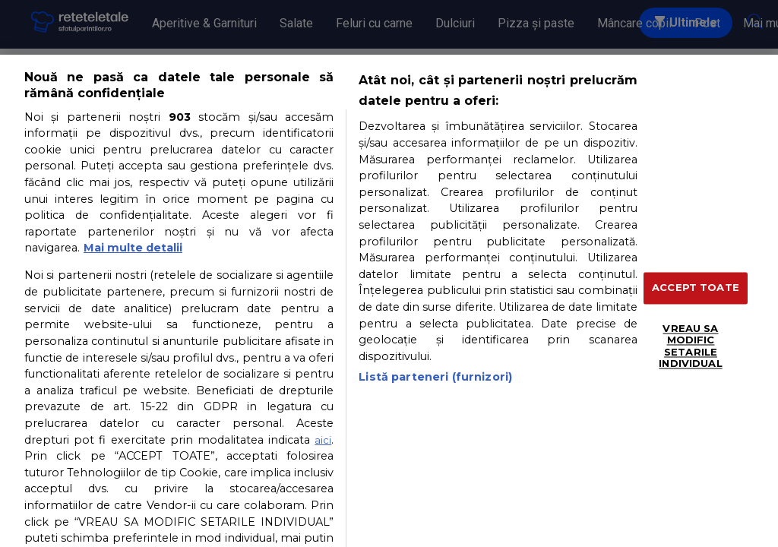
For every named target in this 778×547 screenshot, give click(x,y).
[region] (389, 301)
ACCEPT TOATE (695, 287)
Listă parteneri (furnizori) (435, 377)
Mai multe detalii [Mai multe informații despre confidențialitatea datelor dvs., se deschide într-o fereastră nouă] (133, 248)
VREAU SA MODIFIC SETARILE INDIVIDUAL (690, 346)
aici (323, 440)
